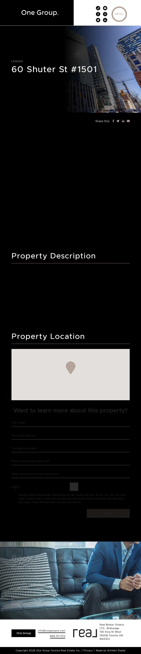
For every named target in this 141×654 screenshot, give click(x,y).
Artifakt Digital (116, 650)
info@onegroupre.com (51, 630)
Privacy (88, 650)
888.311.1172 (57, 636)
